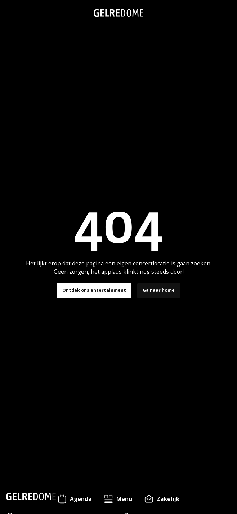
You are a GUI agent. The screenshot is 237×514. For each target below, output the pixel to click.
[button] (118, 499)
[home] (118, 13)
